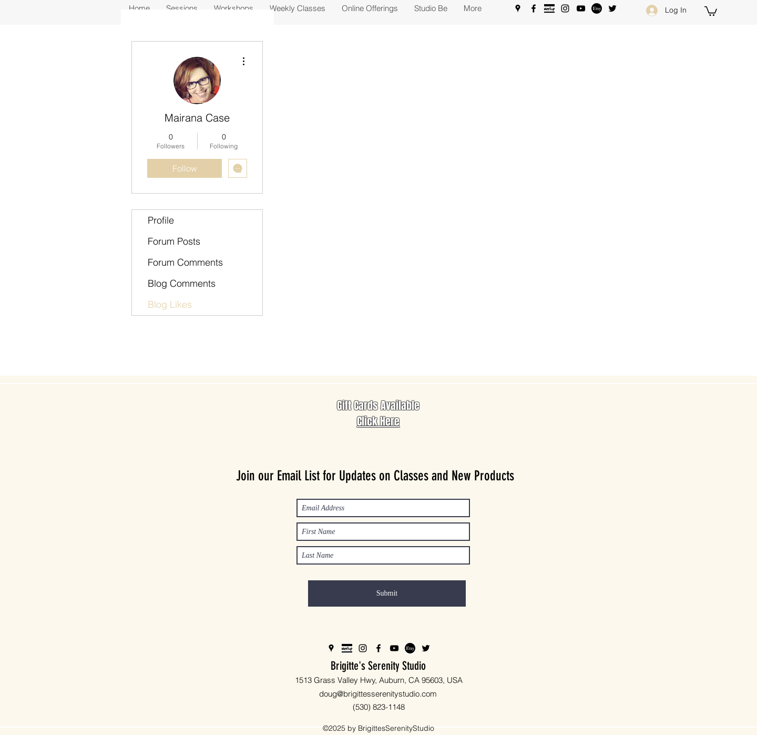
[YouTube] (581, 8)
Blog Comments (182, 283)
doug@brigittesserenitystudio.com (378, 694)
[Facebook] (533, 8)
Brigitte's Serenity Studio (378, 666)
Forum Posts (174, 241)
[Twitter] (612, 8)
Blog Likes (170, 304)
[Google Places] (518, 8)
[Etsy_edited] (596, 8)
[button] (710, 10)
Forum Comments (185, 262)
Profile (161, 220)
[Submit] (387, 593)
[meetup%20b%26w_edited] (549, 8)
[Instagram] (565, 8)
